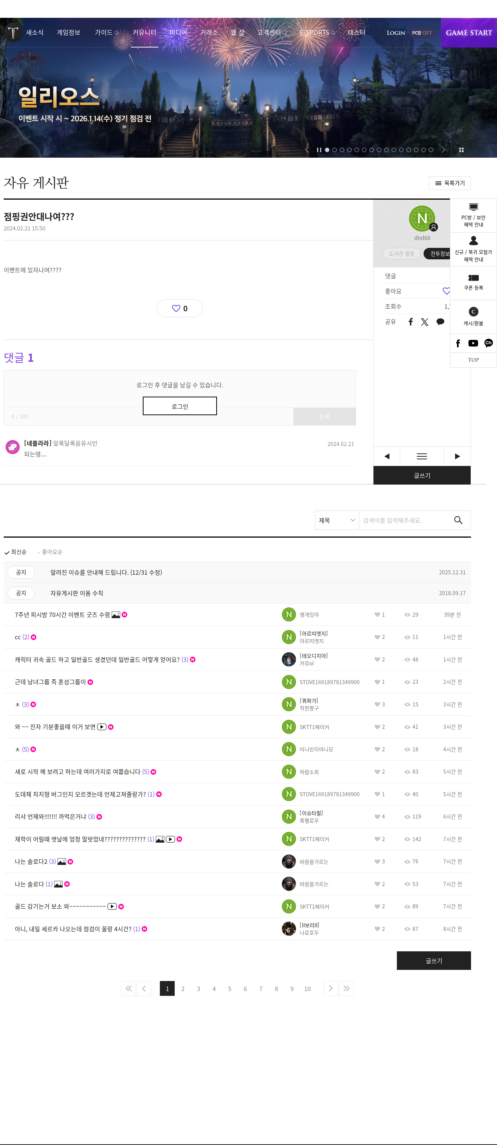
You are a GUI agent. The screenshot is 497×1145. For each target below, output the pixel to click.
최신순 (19, 552)
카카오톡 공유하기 (440, 322)
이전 (143, 988)
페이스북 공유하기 (411, 322)
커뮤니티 (145, 32)
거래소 (209, 32)
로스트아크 (13, 32)
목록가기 (454, 183)
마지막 (346, 988)
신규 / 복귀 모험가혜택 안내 (473, 255)
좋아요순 (52, 552)
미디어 (178, 32)
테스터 (357, 32)
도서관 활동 (402, 253)
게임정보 (68, 32)
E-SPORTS (314, 32)
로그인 (396, 33)
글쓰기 (422, 475)
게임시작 (469, 32)
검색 (458, 520)
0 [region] (185, 308)
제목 (324, 520)
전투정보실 (443, 253)
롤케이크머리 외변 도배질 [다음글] (457, 456)
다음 (330, 988)
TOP (473, 360)
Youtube (473, 343)
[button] (307, 150)
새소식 (35, 32)
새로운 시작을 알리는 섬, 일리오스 (248, 88)
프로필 (422, 219)
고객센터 (269, 32)
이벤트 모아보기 (461, 150)
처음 (128, 988)
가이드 (104, 32)
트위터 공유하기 (424, 322)
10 (307, 988)
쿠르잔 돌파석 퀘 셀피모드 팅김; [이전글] (386, 456)
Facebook (458, 343)
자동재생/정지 (319, 150)
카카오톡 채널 (489, 343)
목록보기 (422, 456)
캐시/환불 (473, 323)
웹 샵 (237, 32)
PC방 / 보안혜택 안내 (473, 221)
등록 (324, 416)
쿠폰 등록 (473, 287)
